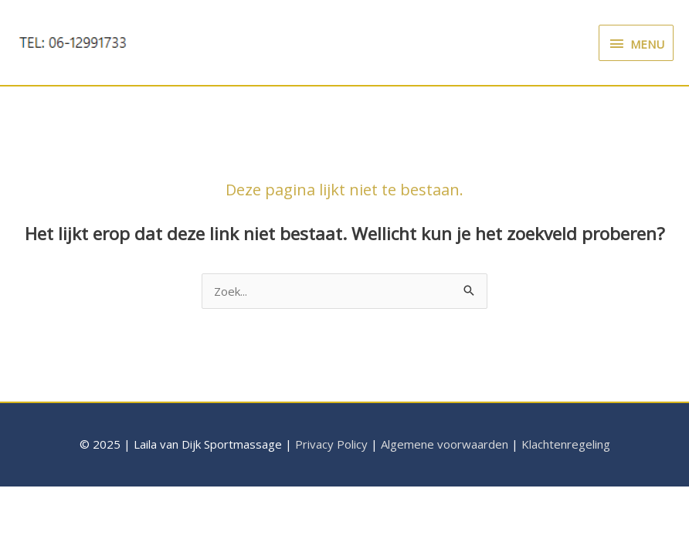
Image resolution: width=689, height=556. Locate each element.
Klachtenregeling (565, 444)
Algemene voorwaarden (444, 444)
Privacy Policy (331, 444)
